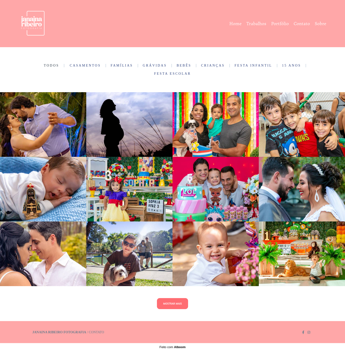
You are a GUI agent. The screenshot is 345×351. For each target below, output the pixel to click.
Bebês (184, 65)
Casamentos (85, 65)
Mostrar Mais (172, 303)
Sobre (320, 23)
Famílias (122, 65)
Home (235, 23)
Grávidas (155, 65)
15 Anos (291, 65)
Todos (51, 65)
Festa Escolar (172, 73)
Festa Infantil (253, 65)
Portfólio (280, 23)
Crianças (213, 65)
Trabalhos (256, 23)
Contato (302, 23)
